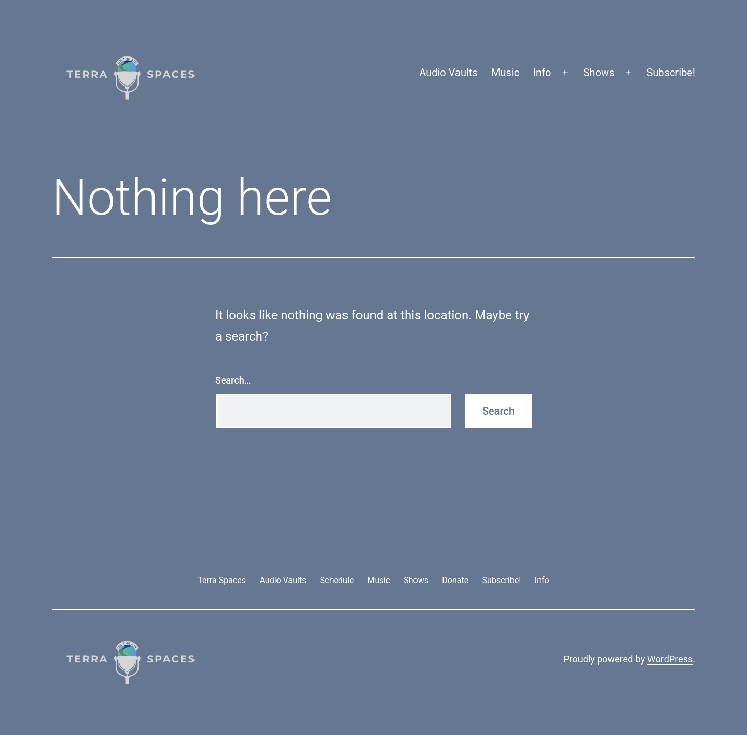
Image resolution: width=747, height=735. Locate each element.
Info (542, 72)
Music (505, 72)
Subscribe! (670, 72)
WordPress (670, 659)
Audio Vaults (448, 72)
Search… (233, 380)
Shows (599, 72)
